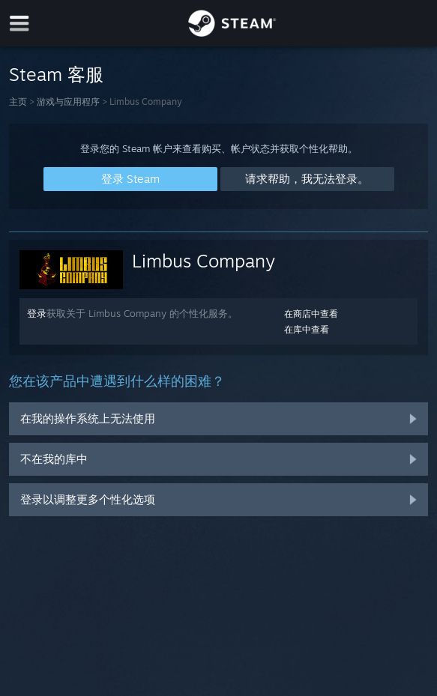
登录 (36, 313)
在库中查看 (306, 329)
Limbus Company (203, 260)
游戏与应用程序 (68, 101)
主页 (18, 101)
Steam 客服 (56, 74)
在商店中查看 (311, 313)
